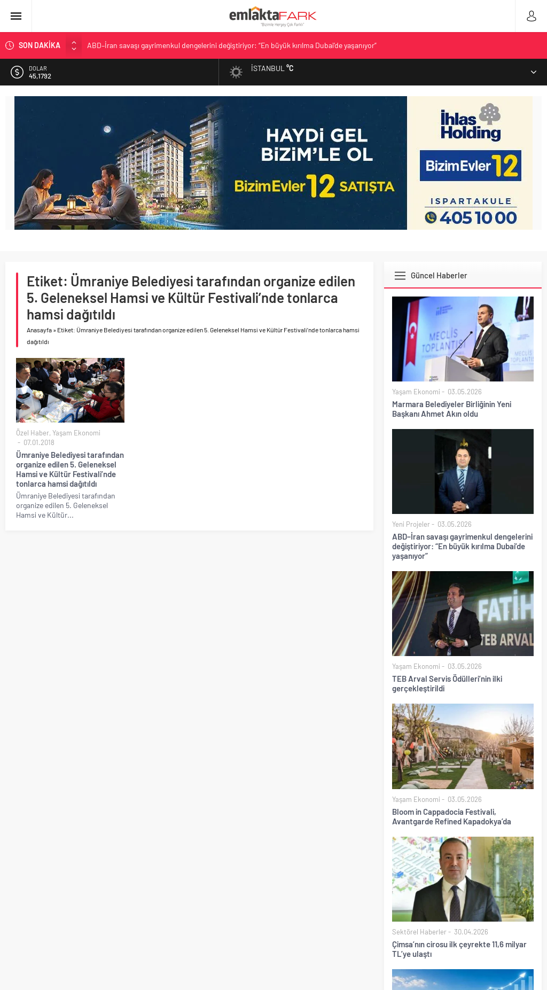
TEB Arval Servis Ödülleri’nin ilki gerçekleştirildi (447, 683)
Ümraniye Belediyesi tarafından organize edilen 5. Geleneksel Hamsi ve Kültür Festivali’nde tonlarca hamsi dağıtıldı (70, 469)
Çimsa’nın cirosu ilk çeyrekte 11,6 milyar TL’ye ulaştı (459, 948)
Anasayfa (39, 329)
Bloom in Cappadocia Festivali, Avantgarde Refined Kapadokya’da (451, 816)
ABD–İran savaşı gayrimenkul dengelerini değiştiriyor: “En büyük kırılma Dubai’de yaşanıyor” (232, 45)
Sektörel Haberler (419, 931)
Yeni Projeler (411, 524)
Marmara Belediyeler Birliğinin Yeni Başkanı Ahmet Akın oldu (451, 408)
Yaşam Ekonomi (76, 432)
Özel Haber (32, 432)
